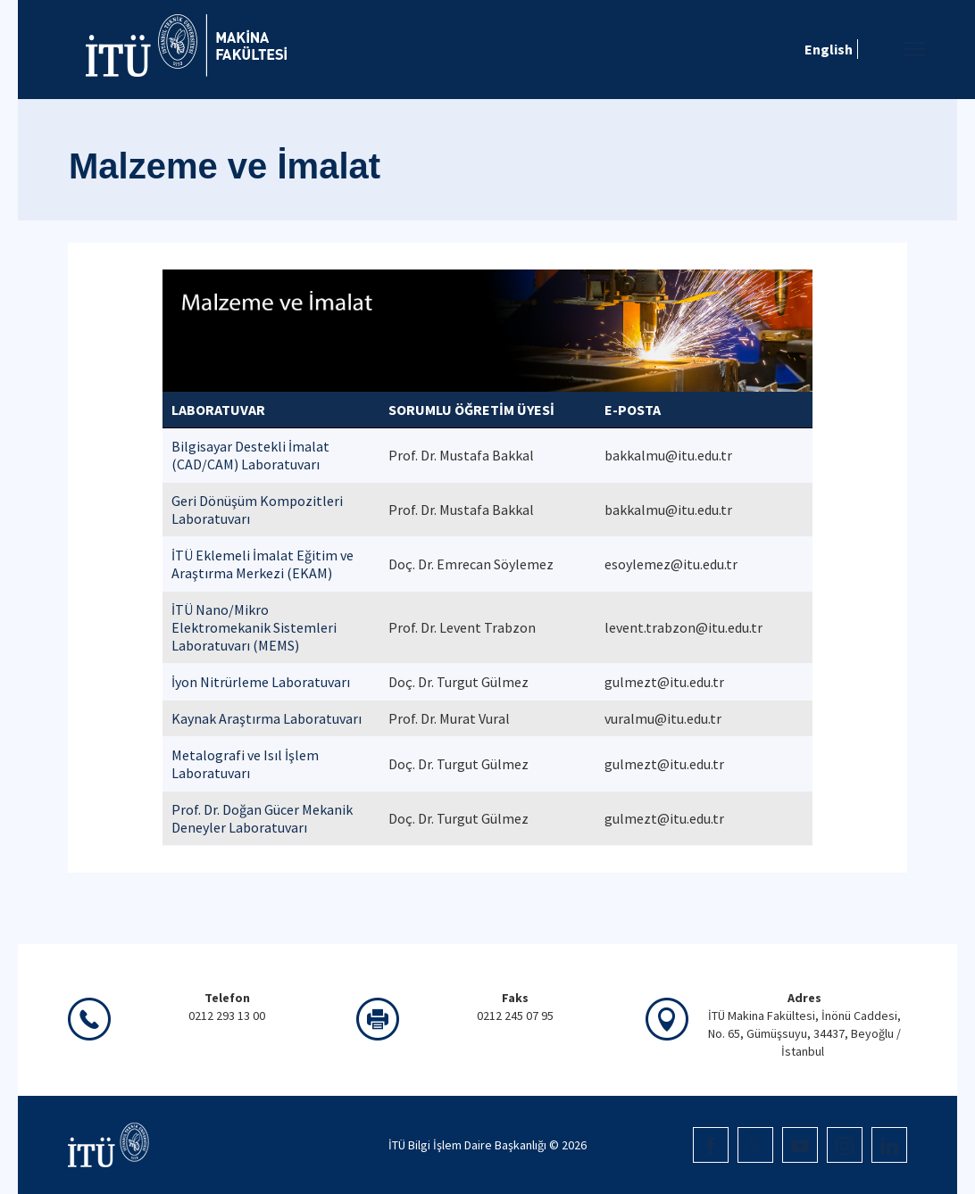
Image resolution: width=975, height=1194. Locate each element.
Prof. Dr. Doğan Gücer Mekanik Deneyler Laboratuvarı (262, 818)
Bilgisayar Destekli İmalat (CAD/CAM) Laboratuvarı (250, 455)
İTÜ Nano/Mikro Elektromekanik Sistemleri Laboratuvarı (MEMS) (254, 627)
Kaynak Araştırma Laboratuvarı (266, 718)
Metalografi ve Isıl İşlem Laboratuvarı (245, 764)
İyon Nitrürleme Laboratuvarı (260, 682)
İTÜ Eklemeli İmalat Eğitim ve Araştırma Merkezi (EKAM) (262, 564)
